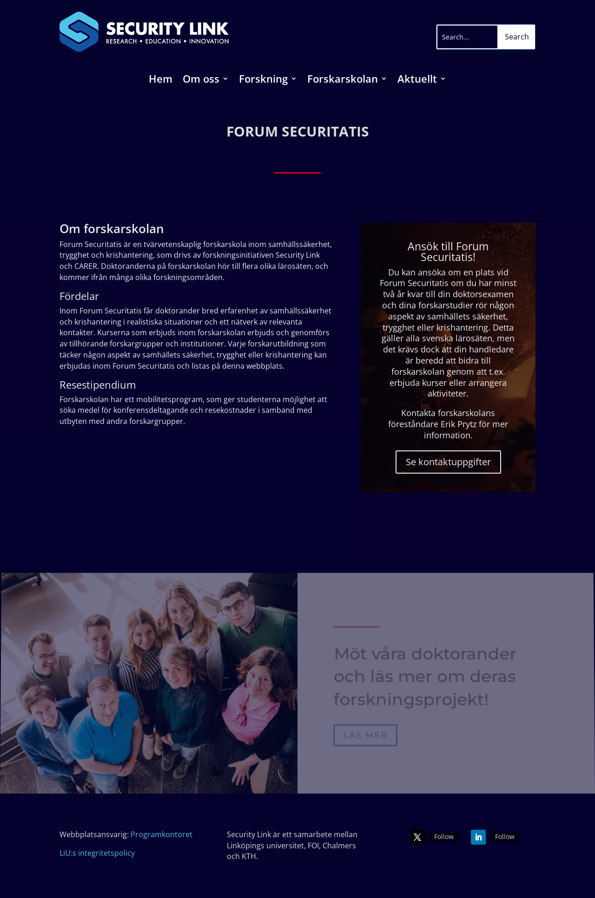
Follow (444, 836)
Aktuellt (417, 80)
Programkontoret (161, 834)
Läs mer (365, 735)
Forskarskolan (342, 80)
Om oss (201, 80)
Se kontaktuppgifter (447, 461)
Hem (160, 80)
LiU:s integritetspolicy (97, 853)
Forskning (263, 80)
